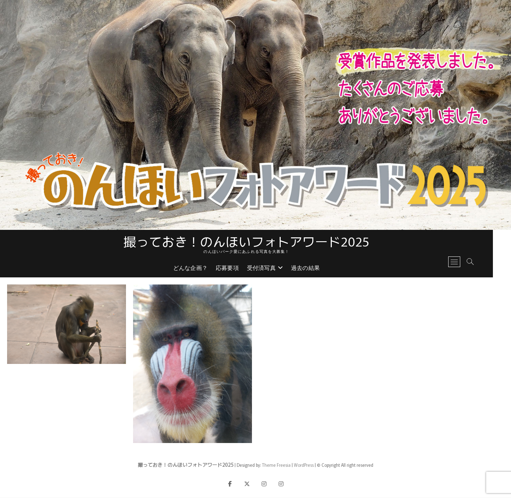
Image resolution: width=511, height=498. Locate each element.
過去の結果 (314, 268)
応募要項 (236, 268)
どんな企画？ (199, 268)
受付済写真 (270, 268)
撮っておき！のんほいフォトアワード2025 (255, 241)
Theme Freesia (276, 465)
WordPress (304, 465)
